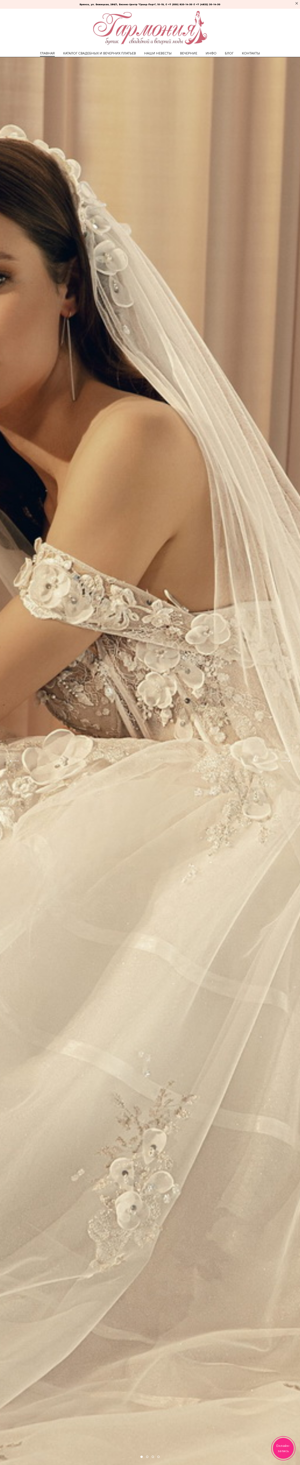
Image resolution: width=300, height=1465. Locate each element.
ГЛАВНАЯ (47, 53)
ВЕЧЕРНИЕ (188, 53)
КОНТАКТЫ (251, 53)
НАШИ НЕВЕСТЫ (158, 53)
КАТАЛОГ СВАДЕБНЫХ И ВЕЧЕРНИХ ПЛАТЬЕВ (99, 53)
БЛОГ (229, 53)
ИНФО (211, 53)
